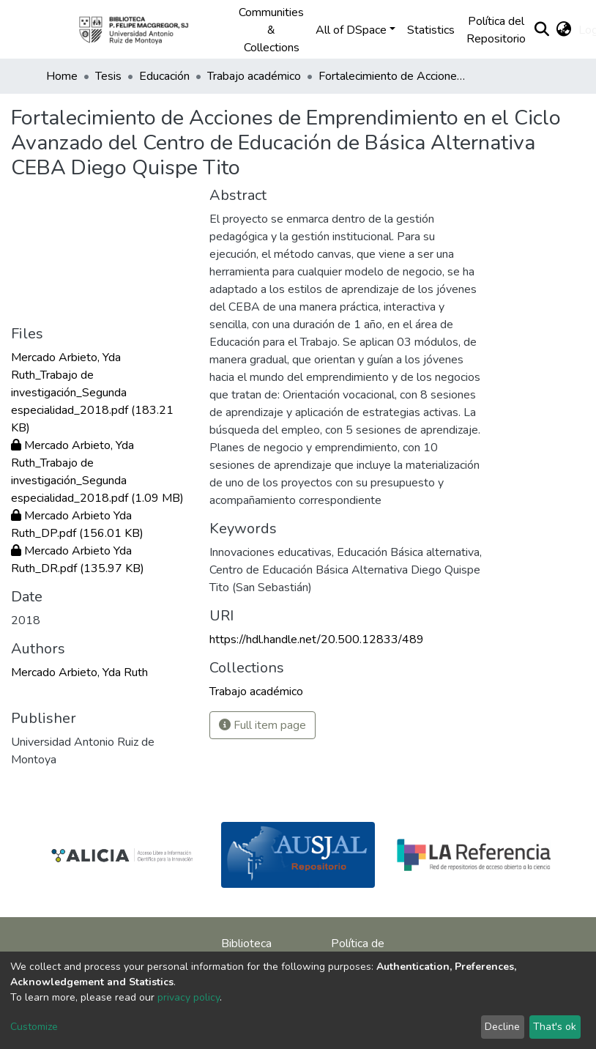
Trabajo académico (254, 76)
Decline (502, 1027)
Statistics (431, 30)
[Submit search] (541, 30)
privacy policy (188, 997)
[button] (563, 30)
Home (62, 76)
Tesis (108, 76)
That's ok (554, 1027)
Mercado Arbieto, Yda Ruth (79, 672)
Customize (34, 1027)
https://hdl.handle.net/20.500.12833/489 (316, 639)
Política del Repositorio (496, 30)
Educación (164, 76)
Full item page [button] (262, 725)
